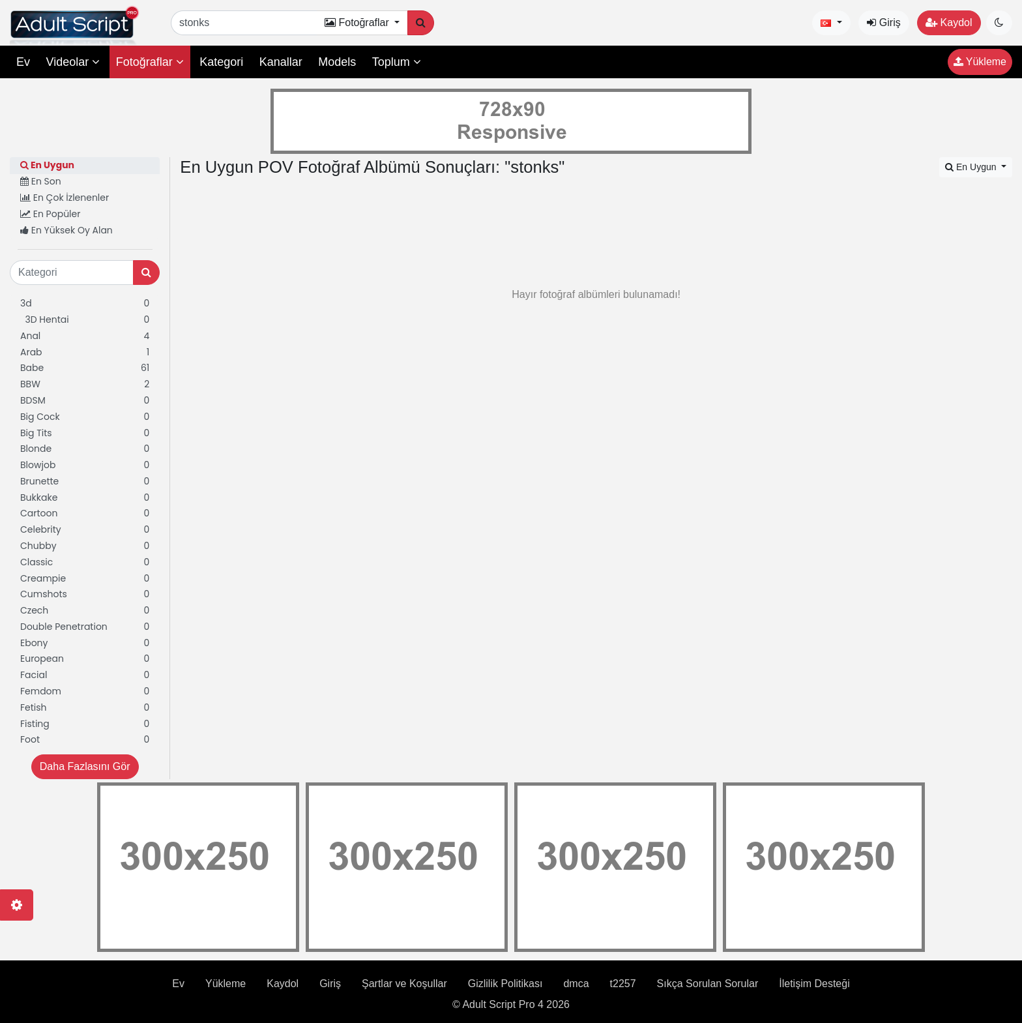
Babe (84, 368)
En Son (40, 181)
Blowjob (84, 465)
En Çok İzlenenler (64, 197)
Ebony (84, 643)
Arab (84, 352)
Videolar (73, 61)
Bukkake (84, 498)
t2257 (623, 983)
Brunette (84, 481)
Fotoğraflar (150, 61)
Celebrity (84, 530)
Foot (84, 740)
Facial (84, 675)
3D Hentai (84, 320)
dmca (576, 983)
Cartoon (84, 513)
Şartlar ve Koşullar (404, 983)
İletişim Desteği (814, 983)
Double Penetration (84, 627)
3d (84, 303)
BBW (84, 384)
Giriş (883, 22)
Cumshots (84, 594)
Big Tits (84, 433)
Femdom (84, 691)
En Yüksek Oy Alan (66, 230)
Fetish (84, 708)
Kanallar (280, 61)
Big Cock (84, 417)
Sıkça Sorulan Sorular (708, 983)
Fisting (84, 724)
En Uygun (47, 164)
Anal (84, 336)
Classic (84, 562)
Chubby (84, 546)
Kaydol (949, 22)
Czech (84, 610)
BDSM (84, 401)
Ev (23, 61)
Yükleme (980, 61)
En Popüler (50, 213)
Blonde (84, 449)
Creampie (84, 579)
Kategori (221, 61)
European (84, 659)
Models (337, 61)
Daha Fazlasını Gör (85, 766)
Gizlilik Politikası (505, 983)
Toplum (396, 61)
